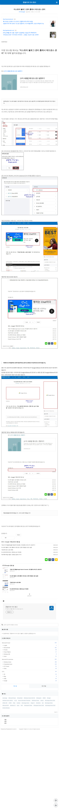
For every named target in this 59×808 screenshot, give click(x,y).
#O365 (10, 758)
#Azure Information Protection (24, 755)
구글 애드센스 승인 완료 (7, 549)
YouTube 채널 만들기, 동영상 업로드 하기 (11, 554)
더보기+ (56, 767)
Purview (30, 683)
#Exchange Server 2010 (50, 760)
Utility (30, 712)
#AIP (22, 760)
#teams (42, 755)
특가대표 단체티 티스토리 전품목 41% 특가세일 (18, 21)
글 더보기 (29, 629)
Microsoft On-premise (29, 693)
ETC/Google (22, 11)
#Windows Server (35, 755)
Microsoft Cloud (29, 676)
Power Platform (30, 685)
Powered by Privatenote (6, 784)
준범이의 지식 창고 (29, 2)
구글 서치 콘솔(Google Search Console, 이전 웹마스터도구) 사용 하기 (18, 545)
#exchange (5, 753)
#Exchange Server (25, 758)
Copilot (30, 679)
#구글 (15, 755)
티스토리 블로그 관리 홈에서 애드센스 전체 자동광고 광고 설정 (16, 547)
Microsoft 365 (30, 681)
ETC (3, 542)
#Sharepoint (38, 753)
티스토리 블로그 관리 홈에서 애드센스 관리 (29, 9)
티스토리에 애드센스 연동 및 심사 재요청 (11, 552)
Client (30, 702)
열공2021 (28, 11)
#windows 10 (12, 760)
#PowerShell (19, 753)
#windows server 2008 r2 (8, 755)
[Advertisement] (29, 573)
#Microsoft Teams (12, 753)
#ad (42, 758)
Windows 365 (30, 687)
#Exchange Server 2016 (50, 755)
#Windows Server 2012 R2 (29, 753)
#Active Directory (6, 763)
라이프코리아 (13, 784)
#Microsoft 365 (6, 760)
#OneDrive (38, 758)
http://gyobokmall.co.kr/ (8, 30)
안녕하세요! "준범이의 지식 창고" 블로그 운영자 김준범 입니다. (19, 667)
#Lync (18, 760)
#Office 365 (5, 758)
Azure (30, 690)
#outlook (18, 758)
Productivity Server (30, 698)
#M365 (44, 753)
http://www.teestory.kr (8, 19)
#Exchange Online (49, 758)
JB (30, 708)
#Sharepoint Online (28, 760)
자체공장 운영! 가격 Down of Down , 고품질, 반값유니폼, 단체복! (21, 34)
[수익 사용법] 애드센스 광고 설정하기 (13, 71)
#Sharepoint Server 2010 (39, 760)
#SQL (14, 758)
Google (7, 542)
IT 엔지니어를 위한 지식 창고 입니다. (14, 642)
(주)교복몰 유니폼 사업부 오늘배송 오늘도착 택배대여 (19, 32)
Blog (30, 710)
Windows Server (30, 695)
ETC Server (30, 700)
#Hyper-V (33, 758)
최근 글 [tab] (15, 719)
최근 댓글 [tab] (44, 719)
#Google (48, 753)
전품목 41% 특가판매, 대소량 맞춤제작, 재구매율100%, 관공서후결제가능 (23, 23)
